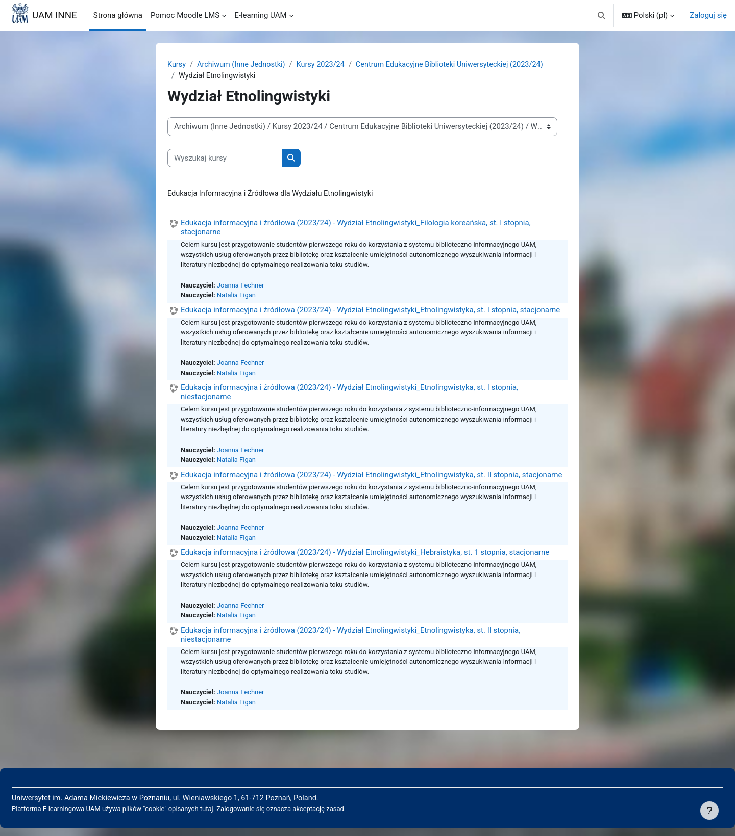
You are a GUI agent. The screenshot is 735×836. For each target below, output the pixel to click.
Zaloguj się (708, 15)
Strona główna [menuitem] (117, 15)
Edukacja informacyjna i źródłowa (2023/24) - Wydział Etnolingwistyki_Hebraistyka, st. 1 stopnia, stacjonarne (365, 561)
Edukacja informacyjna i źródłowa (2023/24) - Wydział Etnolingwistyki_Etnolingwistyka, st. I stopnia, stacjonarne (370, 313)
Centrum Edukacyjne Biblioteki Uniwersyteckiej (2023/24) (459, 64)
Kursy (176, 64)
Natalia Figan (238, 298)
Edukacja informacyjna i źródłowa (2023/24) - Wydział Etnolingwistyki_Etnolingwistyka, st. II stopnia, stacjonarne (371, 481)
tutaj (239, 809)
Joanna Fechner (242, 287)
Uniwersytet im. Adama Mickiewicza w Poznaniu (118, 797)
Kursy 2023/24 (326, 64)
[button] (601, 15)
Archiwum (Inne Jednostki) (243, 64)
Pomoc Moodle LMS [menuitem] (185, 15)
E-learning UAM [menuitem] (260, 15)
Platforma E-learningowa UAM (82, 809)
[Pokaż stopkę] (709, 810)
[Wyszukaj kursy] (224, 159)
